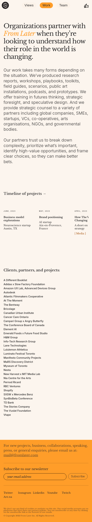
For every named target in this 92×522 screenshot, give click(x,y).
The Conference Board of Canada (24, 325)
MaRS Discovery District (18, 361)
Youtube (52, 492)
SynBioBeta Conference (18, 398)
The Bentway (12, 304)
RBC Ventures (12, 386)
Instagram (24, 492)
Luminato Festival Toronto (19, 353)
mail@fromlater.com (21, 455)
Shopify (8, 390)
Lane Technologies (15, 345)
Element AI (10, 329)
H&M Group (11, 337)
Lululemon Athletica (16, 349)
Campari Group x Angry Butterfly (24, 321)
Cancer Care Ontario (16, 316)
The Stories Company (17, 406)
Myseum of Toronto (15, 365)
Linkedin (38, 492)
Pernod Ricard (12, 382)
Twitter (8, 492)
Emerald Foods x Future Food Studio (26, 333)
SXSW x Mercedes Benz (18, 394)
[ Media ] (80, 233)
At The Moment (13, 300)
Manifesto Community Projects (22, 357)
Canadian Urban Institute (19, 312)
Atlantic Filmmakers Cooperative (23, 296)
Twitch (66, 492)
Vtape (7, 414)
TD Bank (9, 402)
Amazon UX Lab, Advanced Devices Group (30, 288)
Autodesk (9, 292)
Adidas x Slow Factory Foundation (24, 284)
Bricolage (9, 308)
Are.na (8, 496)
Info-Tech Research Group (20, 341)
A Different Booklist (15, 280)
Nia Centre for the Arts (17, 378)
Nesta (7, 369)
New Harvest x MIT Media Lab (22, 374)
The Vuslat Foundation (17, 410)
